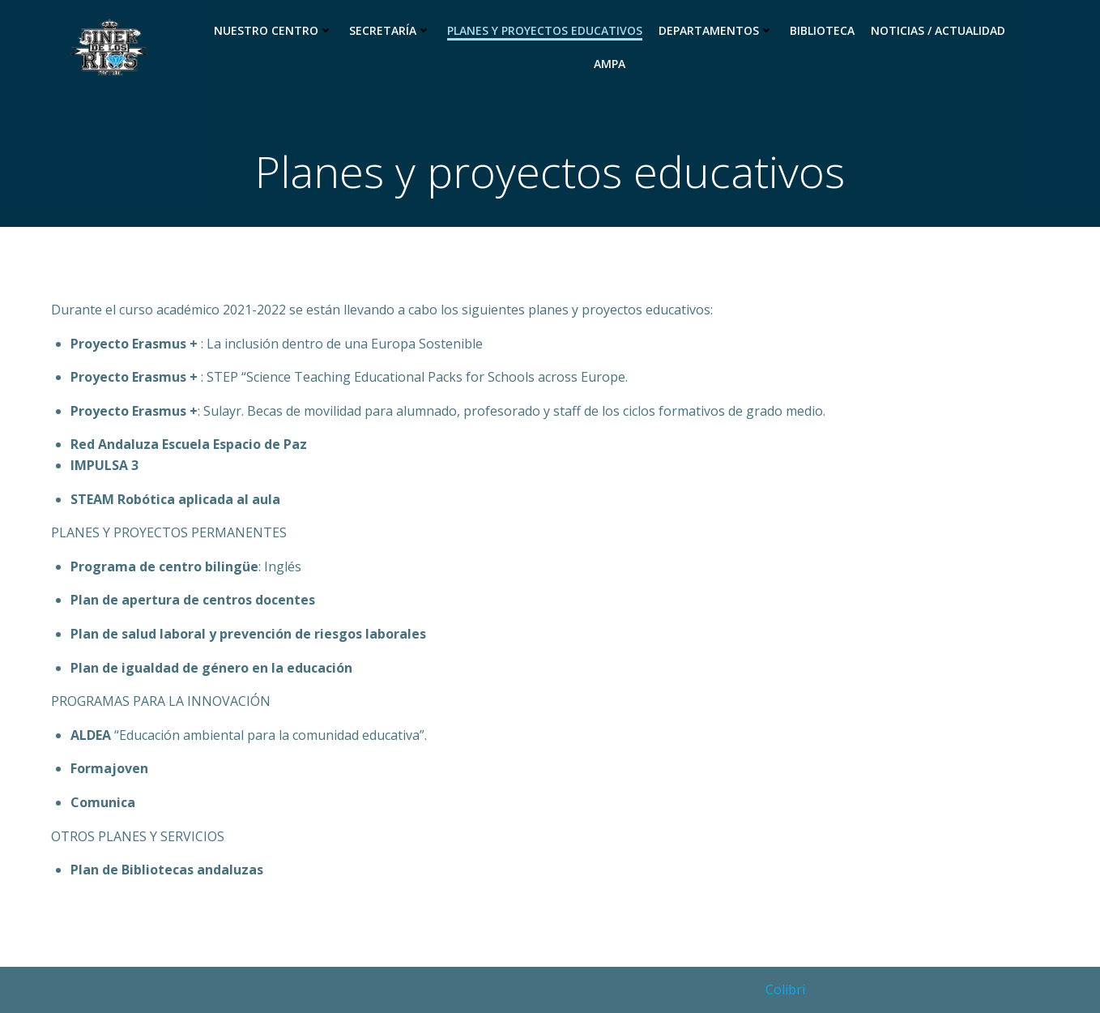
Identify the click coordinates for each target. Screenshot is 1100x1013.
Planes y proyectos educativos (544, 30)
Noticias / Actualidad (938, 30)
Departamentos (716, 30)
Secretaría (390, 30)
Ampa (609, 63)
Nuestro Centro (273, 30)
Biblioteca (822, 30)
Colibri (785, 989)
